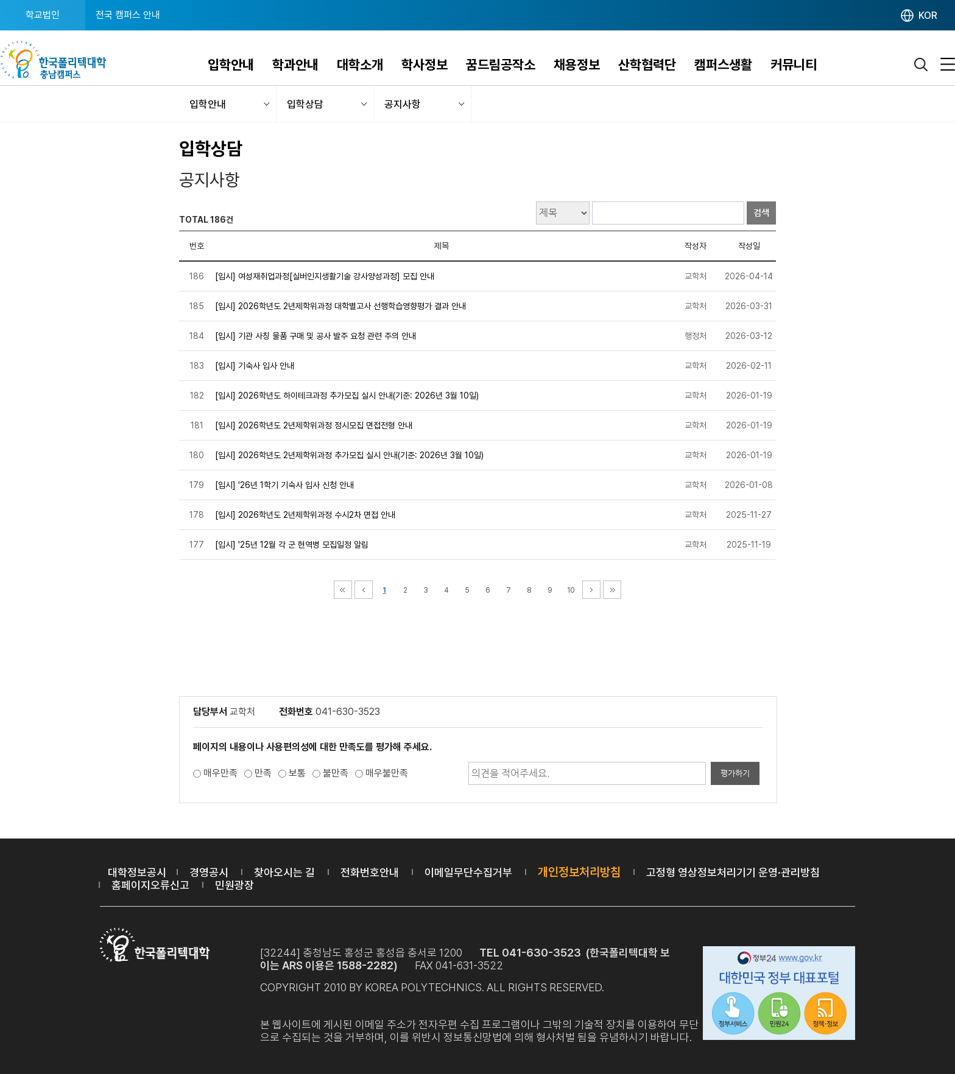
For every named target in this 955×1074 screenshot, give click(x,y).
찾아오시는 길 (284, 872)
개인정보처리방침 (579, 872)
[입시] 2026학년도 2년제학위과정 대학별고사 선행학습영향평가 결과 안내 (340, 306)
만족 (263, 773)
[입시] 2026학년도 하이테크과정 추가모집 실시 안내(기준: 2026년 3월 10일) (347, 395)
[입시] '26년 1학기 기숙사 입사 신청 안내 (284, 485)
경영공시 (208, 872)
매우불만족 (386, 773)
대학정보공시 (137, 872)
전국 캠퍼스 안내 (128, 15)
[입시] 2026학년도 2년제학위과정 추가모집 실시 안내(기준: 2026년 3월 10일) (349, 455)
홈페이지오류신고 (150, 885)
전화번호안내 (369, 872)
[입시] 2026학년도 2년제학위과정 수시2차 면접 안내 (305, 515)
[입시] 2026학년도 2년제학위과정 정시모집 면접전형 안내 (313, 425)
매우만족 (220, 773)
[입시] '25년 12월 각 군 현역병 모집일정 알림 (291, 544)
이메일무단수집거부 (468, 872)
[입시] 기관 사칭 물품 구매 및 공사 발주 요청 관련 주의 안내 (315, 336)
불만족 (335, 773)
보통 (297, 773)
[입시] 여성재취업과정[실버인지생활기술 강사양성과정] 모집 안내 (324, 276)
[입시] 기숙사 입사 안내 (254, 366)
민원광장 (234, 885)
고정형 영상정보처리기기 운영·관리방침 (733, 872)
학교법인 (43, 15)
